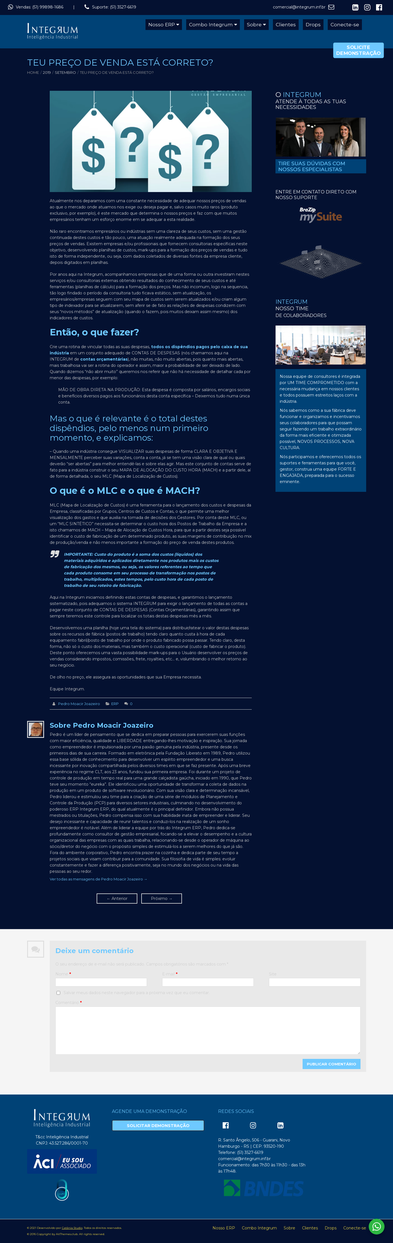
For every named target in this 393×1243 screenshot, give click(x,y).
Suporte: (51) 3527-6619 (114, 7)
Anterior (117, 898)
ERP (115, 703)
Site (273, 974)
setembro (65, 72)
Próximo (162, 898)
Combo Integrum (211, 24)
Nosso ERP (161, 24)
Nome (63, 974)
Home (33, 72)
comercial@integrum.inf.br (299, 7)
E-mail (169, 974)
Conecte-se (345, 24)
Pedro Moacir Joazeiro (79, 703)
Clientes (286, 24)
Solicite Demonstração (358, 50)
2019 (47, 72)
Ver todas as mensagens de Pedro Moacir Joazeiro (98, 879)
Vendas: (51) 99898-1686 (39, 7)
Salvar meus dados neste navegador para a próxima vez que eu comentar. (137, 992)
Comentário (68, 1002)
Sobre (254, 24)
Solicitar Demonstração (158, 1125)
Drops (313, 24)
